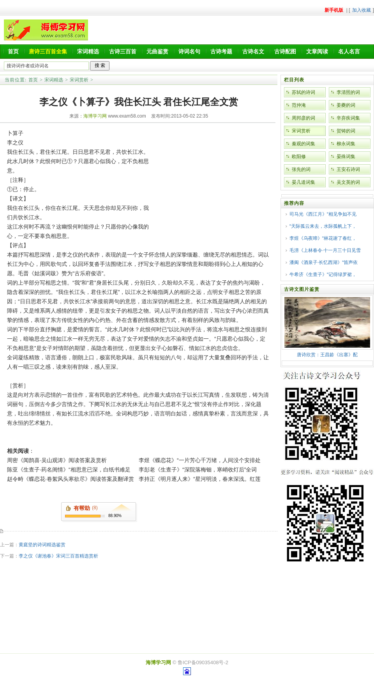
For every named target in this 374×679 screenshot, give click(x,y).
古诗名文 (253, 51)
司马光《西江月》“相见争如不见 (322, 214)
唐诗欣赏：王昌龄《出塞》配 (327, 354)
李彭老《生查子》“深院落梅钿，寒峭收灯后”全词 (198, 469)
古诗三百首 (122, 51)
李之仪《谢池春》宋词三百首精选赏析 (58, 556)
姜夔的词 (346, 105)
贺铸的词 (346, 131)
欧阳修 (299, 156)
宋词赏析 (79, 80)
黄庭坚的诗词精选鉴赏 (42, 544)
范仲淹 (299, 105)
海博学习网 (95, 116)
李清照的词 (348, 92)
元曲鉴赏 (157, 51)
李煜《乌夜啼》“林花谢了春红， (322, 238)
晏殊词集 (346, 156)
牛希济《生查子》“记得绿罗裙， (322, 274)
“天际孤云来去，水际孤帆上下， (322, 226)
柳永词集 (346, 143)
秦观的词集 (303, 143)
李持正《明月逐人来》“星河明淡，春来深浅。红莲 (200, 479)
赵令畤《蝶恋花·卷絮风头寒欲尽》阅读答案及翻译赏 (70, 479)
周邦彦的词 (303, 118)
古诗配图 (285, 51)
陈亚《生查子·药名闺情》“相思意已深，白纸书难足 (69, 469)
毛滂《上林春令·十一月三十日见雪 (325, 250)
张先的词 (301, 169)
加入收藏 (361, 10)
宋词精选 (88, 51)
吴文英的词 (348, 182)
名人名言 (349, 51)
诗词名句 (189, 51)
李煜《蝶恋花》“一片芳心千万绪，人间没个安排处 (200, 460)
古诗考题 (221, 51)
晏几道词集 (303, 182)
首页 (13, 51)
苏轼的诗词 (303, 92)
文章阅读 (317, 51)
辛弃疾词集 (348, 118)
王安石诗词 (348, 169)
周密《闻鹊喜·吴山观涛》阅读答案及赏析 (57, 460)
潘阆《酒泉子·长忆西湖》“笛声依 (323, 262)
